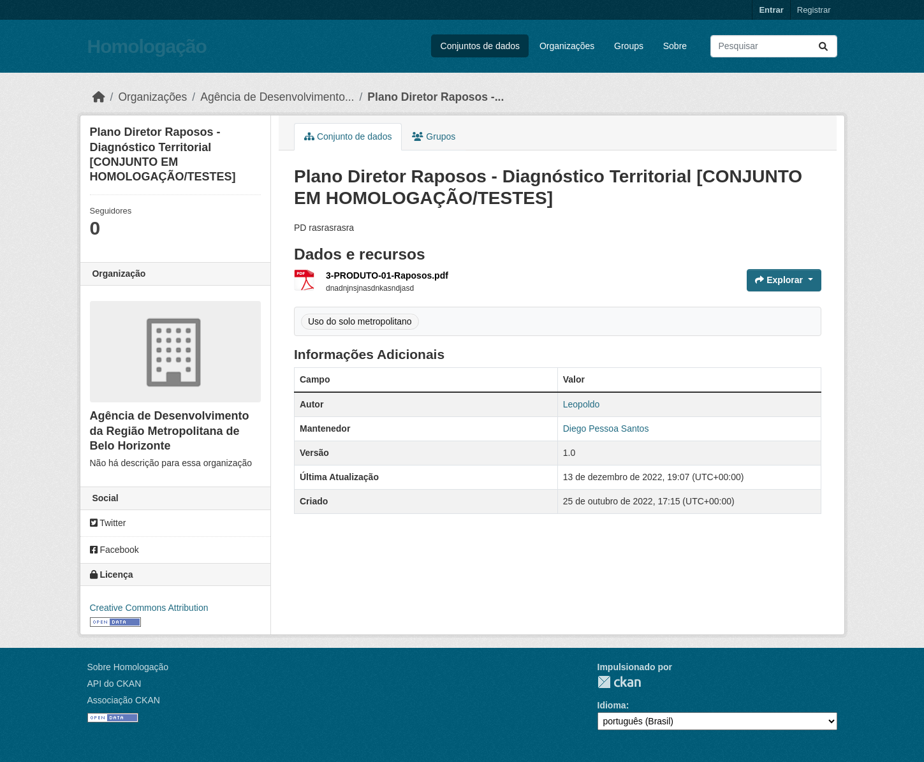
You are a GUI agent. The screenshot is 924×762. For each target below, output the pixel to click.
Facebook (114, 550)
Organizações (566, 46)
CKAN (619, 682)
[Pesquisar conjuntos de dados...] (773, 46)
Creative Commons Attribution (149, 608)
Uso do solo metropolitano (360, 321)
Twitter (108, 523)
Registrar (814, 10)
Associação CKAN (123, 700)
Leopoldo (581, 404)
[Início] (98, 97)
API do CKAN (114, 683)
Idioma (612, 705)
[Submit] (823, 46)
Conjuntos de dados (480, 46)
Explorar (780, 280)
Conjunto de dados (348, 136)
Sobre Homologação (128, 667)
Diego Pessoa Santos (606, 428)
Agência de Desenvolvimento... (277, 97)
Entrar (771, 10)
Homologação (147, 46)
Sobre (675, 46)
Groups (628, 46)
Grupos (433, 136)
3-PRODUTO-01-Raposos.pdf (387, 275)
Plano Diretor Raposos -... (435, 97)
